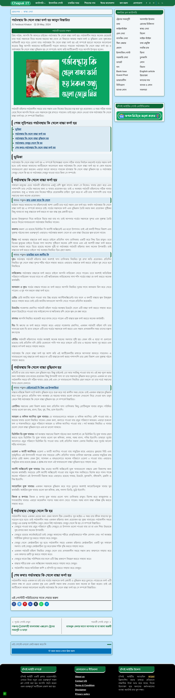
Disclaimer (80, 690)
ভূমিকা (18, 129)
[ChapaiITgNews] (139, 116)
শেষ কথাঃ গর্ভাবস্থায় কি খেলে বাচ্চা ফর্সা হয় (35, 147)
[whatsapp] (150, 3)
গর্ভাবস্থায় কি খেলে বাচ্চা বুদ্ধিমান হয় (32, 138)
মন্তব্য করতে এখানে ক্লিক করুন (61, 651)
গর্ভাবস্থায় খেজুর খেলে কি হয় (28, 143)
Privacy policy (82, 694)
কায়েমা (151, 676)
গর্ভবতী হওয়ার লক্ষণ (61, 31)
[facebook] (146, 3)
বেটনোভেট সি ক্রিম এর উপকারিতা (42, 387)
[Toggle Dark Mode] (158, 3)
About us (80, 676)
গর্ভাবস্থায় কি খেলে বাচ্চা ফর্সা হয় (30, 134)
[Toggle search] (162, 3)
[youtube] (153, 3)
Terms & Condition (85, 685)
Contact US (81, 681)
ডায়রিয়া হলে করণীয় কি (37, 254)
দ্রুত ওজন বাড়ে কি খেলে (38, 200)
